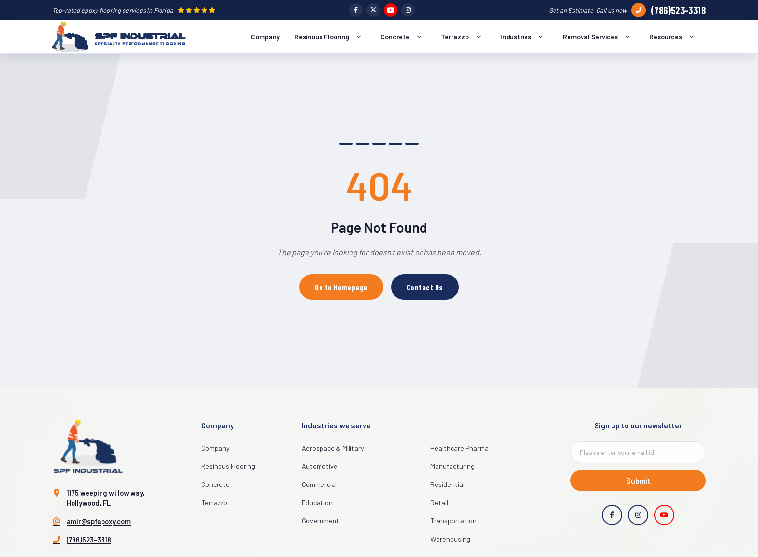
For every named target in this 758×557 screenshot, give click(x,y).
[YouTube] (390, 10)
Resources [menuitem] (674, 36)
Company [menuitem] (265, 36)
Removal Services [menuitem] (599, 36)
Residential (447, 484)
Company (215, 448)
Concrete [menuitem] (403, 36)
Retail (439, 502)
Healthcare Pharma (459, 448)
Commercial (319, 484)
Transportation (453, 520)
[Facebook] (356, 10)
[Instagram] (408, 10)
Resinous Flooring (228, 466)
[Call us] (638, 10)
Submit (638, 480)
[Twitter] (373, 10)
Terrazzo (214, 502)
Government (320, 520)
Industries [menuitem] (524, 36)
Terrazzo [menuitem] (463, 36)
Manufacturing (452, 466)
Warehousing (450, 539)
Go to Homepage (341, 287)
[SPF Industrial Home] (119, 37)
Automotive (319, 466)
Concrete (215, 484)
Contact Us (425, 287)
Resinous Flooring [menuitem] (330, 36)
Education (317, 502)
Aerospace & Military (333, 448)
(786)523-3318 (678, 10)
